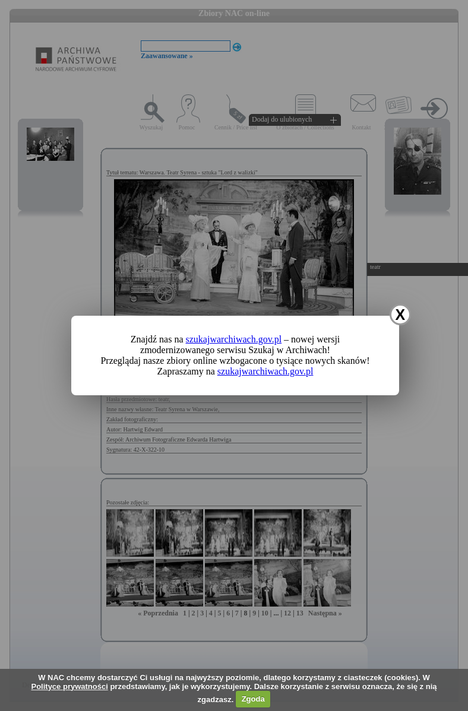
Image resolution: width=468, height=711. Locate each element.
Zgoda (253, 698)
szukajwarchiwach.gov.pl (234, 339)
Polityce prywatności (69, 686)
